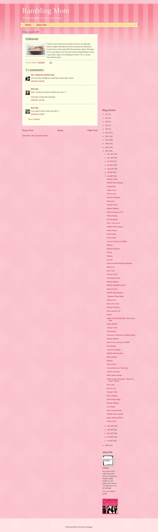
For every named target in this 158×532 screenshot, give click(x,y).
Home (28, 24)
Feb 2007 (110, 437)
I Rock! (109, 252)
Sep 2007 (110, 165)
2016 (107, 118)
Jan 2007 (110, 441)
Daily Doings (111, 234)
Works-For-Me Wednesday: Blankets (119, 263)
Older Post (92, 130)
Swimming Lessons (113, 278)
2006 (107, 445)
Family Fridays (112, 230)
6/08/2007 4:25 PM (37, 100)
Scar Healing (111, 346)
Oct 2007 (110, 161)
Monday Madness (113, 208)
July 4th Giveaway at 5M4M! (117, 241)
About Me (41, 24)
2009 (107, 144)
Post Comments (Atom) (40, 136)
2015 (107, 122)
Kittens (109, 315)
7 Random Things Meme (115, 296)
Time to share (111, 194)
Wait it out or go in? (113, 223)
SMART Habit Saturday (115, 183)
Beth (32, 89)
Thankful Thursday (113, 197)
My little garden (112, 219)
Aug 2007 (110, 169)
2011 (107, 136)
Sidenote (110, 245)
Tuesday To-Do (112, 205)
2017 (107, 114)
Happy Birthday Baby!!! (115, 418)
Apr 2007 (110, 430)
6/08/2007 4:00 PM (37, 81)
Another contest (112, 179)
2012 (107, 133)
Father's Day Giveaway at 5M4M (118, 342)
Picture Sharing (112, 396)
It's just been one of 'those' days (117, 368)
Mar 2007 (110, 433)
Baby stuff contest (113, 304)
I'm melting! (111, 407)
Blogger (89, 527)
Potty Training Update (114, 410)
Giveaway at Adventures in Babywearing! (121, 335)
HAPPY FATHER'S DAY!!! (116, 285)
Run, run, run (111, 388)
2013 (107, 129)
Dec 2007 (110, 154)
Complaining (111, 186)
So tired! (110, 260)
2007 (107, 151)
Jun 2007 (110, 176)
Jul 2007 (110, 172)
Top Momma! (111, 331)
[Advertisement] (119, 68)
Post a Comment (34, 119)
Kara (107, 468)
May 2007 (111, 426)
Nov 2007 (110, 158)
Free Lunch (110, 385)
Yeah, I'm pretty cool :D (115, 212)
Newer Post (27, 130)
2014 (107, 125)
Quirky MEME (112, 324)
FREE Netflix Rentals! (114, 375)
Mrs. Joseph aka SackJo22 (40, 75)
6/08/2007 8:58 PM (37, 114)
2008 (107, 147)
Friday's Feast (111, 190)
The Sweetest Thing (113, 399)
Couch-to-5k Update (114, 350)
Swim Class (111, 271)
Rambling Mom (45, 11)
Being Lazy (111, 267)
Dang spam (110, 201)
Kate (32, 108)
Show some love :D (113, 311)
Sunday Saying (112, 216)
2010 (107, 140)
